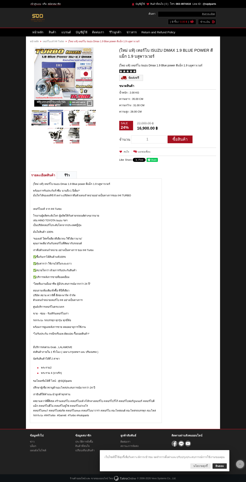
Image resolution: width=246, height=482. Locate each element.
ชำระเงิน (205, 21)
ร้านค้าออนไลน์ (78, 478)
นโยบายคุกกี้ (200, 466)
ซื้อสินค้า (180, 139)
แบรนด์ (66, 32)
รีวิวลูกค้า (115, 32)
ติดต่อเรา (98, 32)
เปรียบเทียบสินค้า (84, 450)
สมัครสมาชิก (54, 4)
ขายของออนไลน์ (99, 478)
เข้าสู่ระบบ (36, 4)
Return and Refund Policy (158, 32)
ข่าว (32, 441)
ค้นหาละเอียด (208, 14)
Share (128, 159)
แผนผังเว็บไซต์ (38, 450)
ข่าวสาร (132, 32)
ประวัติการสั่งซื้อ (84, 441)
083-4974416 (183, 3)
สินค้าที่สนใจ (159, 4)
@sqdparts (209, 3)
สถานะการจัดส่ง (129, 446)
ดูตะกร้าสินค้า (192, 22)
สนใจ (126, 151)
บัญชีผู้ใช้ (140, 4)
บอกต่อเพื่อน (144, 151)
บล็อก (33, 446)
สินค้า (52, 32)
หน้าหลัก (37, 32)
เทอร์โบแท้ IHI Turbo (53, 41)
